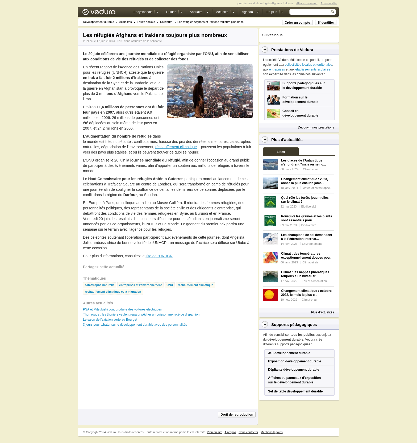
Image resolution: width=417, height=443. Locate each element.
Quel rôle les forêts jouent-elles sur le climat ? (305, 200)
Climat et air (311, 169)
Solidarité (166, 21)
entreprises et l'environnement (140, 285)
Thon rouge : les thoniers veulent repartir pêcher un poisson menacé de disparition (141, 314)
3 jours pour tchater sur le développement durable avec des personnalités (135, 324)
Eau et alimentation (314, 281)
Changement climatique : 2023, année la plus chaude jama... (304, 181)
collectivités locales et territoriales (308, 65)
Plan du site (214, 432)
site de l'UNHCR (158, 256)
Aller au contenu (307, 3)
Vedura (105, 13)
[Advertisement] (209, 130)
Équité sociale (146, 21)
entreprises (277, 69)
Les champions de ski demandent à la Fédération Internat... (306, 237)
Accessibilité (328, 3)
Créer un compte (297, 22)
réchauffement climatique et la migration (113, 291)
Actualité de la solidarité (146, 41)
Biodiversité (308, 206)
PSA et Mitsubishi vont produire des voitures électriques (122, 309)
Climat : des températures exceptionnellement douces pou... (306, 255)
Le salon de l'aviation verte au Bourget (110, 319)
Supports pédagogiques (294, 324)
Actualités (125, 21)
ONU (169, 285)
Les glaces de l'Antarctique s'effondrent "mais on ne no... (303, 162)
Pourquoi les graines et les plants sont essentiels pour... (306, 218)
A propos (230, 432)
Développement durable (98, 21)
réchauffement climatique (176, 147)
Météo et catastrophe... (317, 187)
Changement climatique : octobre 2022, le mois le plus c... (306, 293)
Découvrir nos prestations (316, 127)
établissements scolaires (312, 69)
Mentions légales (272, 432)
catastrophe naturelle (99, 285)
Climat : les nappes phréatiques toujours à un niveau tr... (305, 274)
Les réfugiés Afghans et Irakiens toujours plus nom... (211, 21)
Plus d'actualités (322, 312)
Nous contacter (248, 432)
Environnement (312, 243)
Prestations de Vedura (292, 49)
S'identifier (326, 22)
